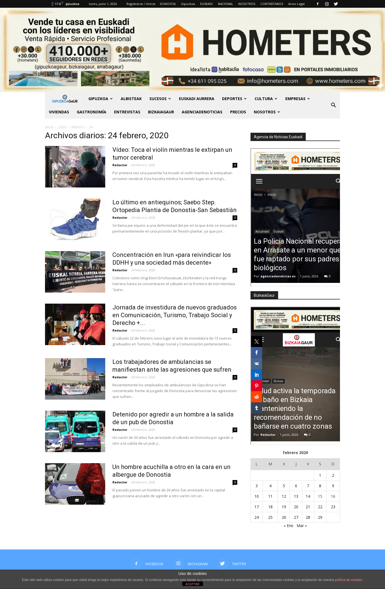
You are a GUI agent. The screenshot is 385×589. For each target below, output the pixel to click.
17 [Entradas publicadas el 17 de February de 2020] (256, 506)
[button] (333, 105)
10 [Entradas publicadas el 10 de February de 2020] (256, 496)
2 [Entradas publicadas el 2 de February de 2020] (333, 475)
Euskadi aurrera (196, 98)
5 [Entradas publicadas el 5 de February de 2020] (284, 485)
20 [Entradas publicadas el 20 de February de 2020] (296, 506)
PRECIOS (238, 111)
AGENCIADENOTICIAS (202, 111)
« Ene (288, 525)
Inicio (49, 127)
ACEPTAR (192, 584)
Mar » (302, 525)
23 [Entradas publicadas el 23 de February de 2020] (333, 506)
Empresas (297, 98)
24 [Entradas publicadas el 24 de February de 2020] (256, 517)
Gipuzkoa (188, 4)
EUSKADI (206, 4)
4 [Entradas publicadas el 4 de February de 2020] (270, 485)
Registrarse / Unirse (140, 4)
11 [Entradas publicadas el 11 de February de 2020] (270, 496)
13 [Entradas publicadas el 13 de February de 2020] (296, 496)
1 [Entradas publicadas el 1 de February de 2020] (320, 475)
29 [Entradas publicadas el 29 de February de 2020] (320, 517)
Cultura (266, 98)
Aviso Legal (296, 4)
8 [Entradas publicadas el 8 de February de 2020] (320, 485)
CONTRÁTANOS (271, 4)
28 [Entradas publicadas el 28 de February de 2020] (308, 517)
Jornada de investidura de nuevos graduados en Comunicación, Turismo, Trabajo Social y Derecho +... (174, 315)
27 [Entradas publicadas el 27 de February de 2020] (296, 517)
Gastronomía (91, 111)
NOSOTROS (246, 4)
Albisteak (131, 98)
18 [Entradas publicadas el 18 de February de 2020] (270, 506)
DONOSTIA (168, 4)
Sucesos (160, 98)
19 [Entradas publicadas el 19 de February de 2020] (284, 506)
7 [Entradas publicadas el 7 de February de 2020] (308, 485)
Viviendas (59, 111)
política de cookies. (349, 580)
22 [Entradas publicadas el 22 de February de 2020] (320, 506)
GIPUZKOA (100, 98)
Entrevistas (127, 111)
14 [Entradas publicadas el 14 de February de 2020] (308, 496)
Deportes (234, 98)
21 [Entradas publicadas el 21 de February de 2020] (308, 506)
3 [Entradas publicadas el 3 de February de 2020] (256, 485)
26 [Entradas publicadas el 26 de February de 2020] (284, 517)
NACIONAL (225, 4)
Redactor (119, 165)
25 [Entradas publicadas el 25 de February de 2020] (270, 517)
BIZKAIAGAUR (161, 111)
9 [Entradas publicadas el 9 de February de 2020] (333, 485)
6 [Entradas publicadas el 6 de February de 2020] (296, 485)
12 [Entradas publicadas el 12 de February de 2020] (284, 496)
